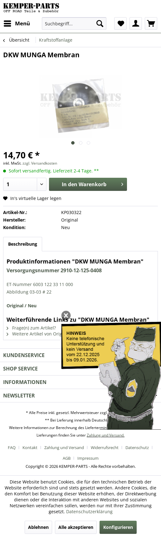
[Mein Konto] (135, 23)
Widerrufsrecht (105, 447)
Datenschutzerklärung (89, 511)
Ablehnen (38, 527)
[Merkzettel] (120, 23)
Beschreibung (22, 244)
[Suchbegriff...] (74, 23)
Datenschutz (137, 447)
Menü (17, 22)
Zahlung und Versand (64, 447)
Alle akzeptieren (75, 527)
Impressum (88, 458)
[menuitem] (16, 23)
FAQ (12, 447)
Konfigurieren (118, 527)
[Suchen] (99, 23)
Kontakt (29, 447)
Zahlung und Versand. (105, 435)
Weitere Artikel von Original (38, 334)
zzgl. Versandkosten (39, 163)
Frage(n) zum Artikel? (31, 328)
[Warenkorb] (151, 23)
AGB (67, 458)
